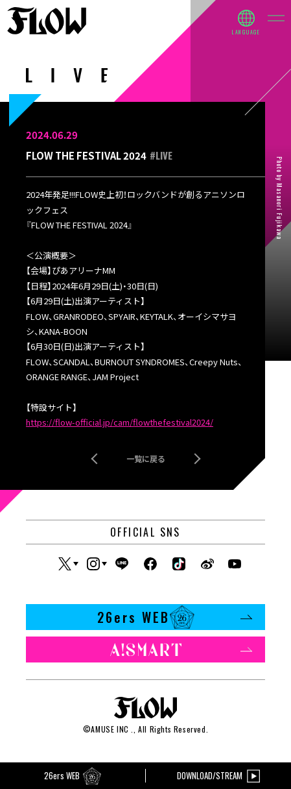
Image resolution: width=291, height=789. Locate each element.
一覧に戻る (145, 458)
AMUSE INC (109, 728)
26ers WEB (175, 617)
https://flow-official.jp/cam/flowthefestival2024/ (119, 422)
